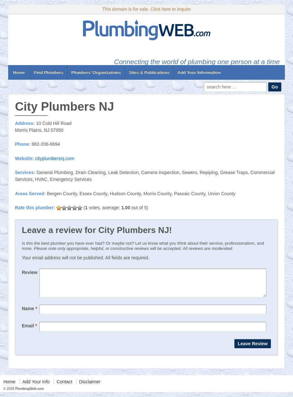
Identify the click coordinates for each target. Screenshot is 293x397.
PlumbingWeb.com (29, 393)
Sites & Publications (149, 72)
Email (29, 330)
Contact (64, 386)
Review (29, 272)
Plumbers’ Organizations (96, 72)
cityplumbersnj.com (54, 158)
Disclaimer (89, 386)
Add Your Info (36, 386)
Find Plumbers (48, 72)
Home (19, 72)
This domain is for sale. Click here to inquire (146, 9)
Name (29, 313)
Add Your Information (198, 72)
